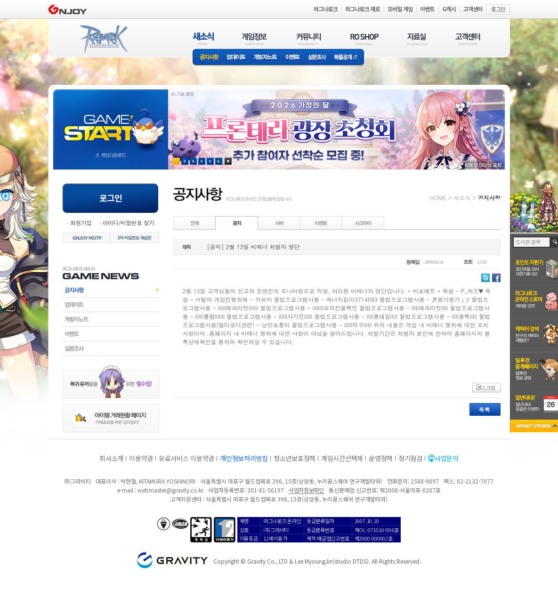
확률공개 (347, 57)
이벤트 (292, 57)
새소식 (461, 198)
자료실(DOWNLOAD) (417, 38)
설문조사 (317, 57)
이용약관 (141, 458)
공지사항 (208, 57)
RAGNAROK (103, 39)
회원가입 (81, 222)
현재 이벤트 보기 (228, 161)
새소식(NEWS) (203, 38)
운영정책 (381, 458)
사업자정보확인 (306, 490)
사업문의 (447, 458)
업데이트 (236, 57)
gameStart (110, 120)
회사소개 (111, 458)
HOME (438, 198)
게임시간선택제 (342, 458)
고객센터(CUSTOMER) (468, 38)
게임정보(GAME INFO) (254, 38)
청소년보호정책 (294, 458)
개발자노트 (265, 57)
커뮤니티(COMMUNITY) (309, 38)
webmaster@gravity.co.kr (170, 490)
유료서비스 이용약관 (186, 458)
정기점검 (410, 458)
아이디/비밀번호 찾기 (128, 222)
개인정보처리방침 (244, 458)
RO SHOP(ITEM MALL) (364, 38)
